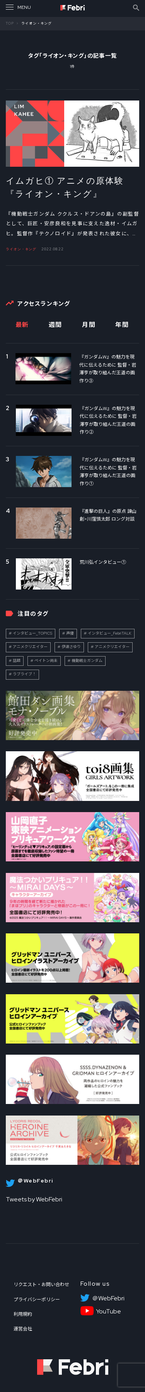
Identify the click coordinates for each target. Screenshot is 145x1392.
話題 (16, 660)
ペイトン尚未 (46, 660)
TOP (10, 23)
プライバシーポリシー (37, 1300)
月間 (89, 325)
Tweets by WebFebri (34, 1199)
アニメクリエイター (30, 646)
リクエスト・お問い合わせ (41, 1284)
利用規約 (23, 1314)
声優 (70, 633)
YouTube (108, 1311)
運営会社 (23, 1329)
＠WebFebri (108, 1298)
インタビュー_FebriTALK (109, 633)
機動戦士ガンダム (87, 660)
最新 (22, 325)
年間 (122, 325)
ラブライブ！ (24, 674)
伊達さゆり (71, 646)
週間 (55, 325)
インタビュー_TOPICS (32, 633)
